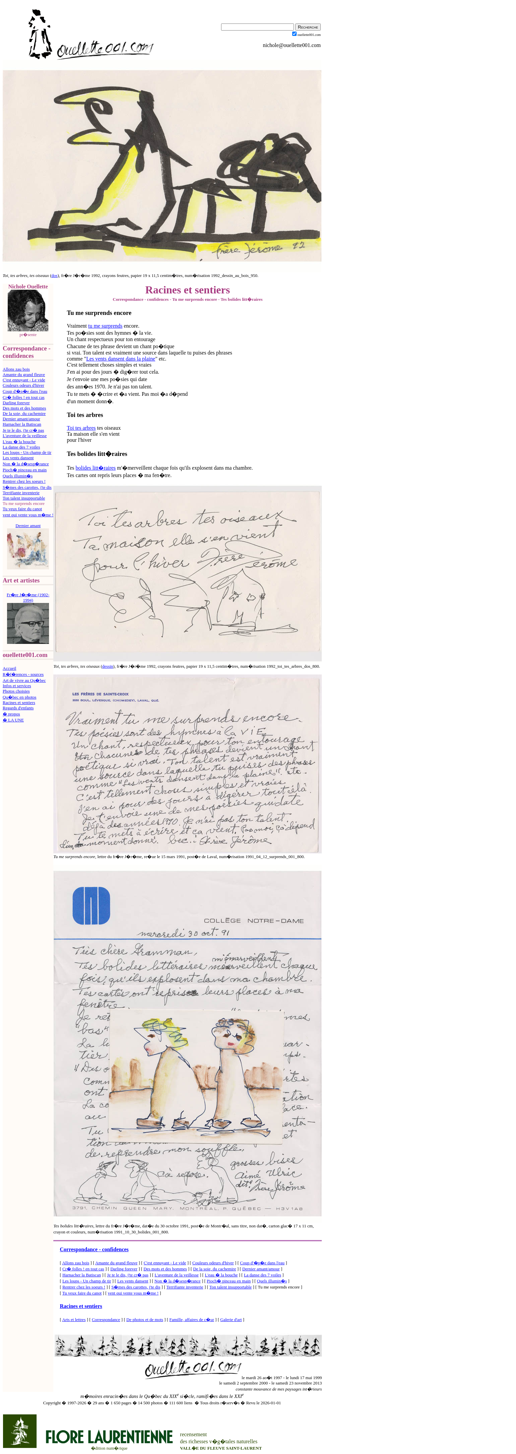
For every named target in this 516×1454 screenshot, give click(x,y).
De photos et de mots (144, 1319)
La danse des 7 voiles (21, 447)
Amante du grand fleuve (24, 374)
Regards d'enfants (18, 707)
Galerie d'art (231, 1319)
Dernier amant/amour (21, 418)
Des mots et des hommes (24, 408)
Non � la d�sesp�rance (26, 463)
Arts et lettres (74, 1319)
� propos (11, 713)
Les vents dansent (18, 457)
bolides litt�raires (95, 468)
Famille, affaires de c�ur (191, 1319)
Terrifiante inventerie (21, 492)
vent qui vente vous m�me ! (28, 514)
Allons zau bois (16, 369)
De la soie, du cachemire (24, 413)
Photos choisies (16, 691)
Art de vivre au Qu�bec (24, 680)
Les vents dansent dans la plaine (120, 359)
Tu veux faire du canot (22, 508)
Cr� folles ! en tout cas (24, 397)
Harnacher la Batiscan (22, 424)
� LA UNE (13, 719)
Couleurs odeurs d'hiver (23, 385)
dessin (107, 666)
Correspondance (106, 1319)
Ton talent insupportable (24, 498)
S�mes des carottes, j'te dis (27, 487)
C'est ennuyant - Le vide (24, 379)
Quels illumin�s (18, 475)
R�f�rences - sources (23, 674)
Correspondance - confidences (94, 1249)
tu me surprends (105, 326)
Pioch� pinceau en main (25, 469)
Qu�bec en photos (19, 697)
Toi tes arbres (81, 428)
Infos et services (17, 685)
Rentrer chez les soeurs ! (24, 481)
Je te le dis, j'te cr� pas (23, 430)
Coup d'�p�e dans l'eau (25, 391)
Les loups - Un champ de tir (27, 452)
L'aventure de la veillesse (25, 435)
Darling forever (16, 402)
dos (54, 275)
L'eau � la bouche (19, 441)
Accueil (9, 668)
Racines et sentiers (19, 702)
